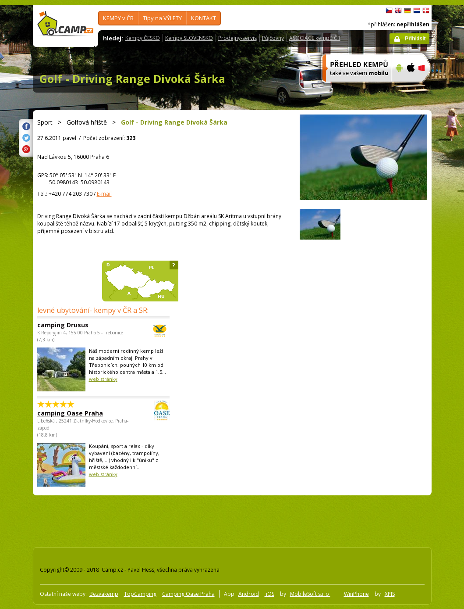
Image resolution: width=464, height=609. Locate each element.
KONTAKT (203, 18)
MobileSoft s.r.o (310, 594)
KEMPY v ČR (118, 18)
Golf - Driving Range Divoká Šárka (132, 78)
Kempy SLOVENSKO (189, 38)
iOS (269, 594)
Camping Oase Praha (188, 594)
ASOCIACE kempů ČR (314, 38)
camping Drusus (79, 325)
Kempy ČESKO (142, 38)
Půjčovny (273, 38)
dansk (425, 10)
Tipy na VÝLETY (162, 18)
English (398, 10)
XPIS (390, 594)
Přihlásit (415, 39)
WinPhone (356, 594)
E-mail (104, 193)
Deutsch (407, 10)
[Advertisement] (190, 519)
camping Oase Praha (79, 413)
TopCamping (140, 594)
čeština (389, 10)
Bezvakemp (103, 594)
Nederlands (416, 10)
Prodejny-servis (237, 38)
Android (248, 594)
